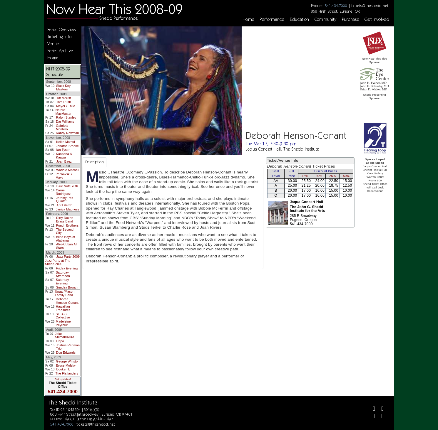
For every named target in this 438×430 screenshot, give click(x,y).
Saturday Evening (62, 281)
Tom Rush (63, 102)
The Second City (65, 231)
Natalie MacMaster (64, 111)
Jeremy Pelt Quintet (64, 199)
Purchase (351, 19)
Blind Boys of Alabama (65, 238)
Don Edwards (66, 352)
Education (299, 19)
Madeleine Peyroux (63, 323)
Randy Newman (67, 133)
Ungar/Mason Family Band (64, 293)
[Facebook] (371, 409)
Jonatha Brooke (67, 146)
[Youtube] (380, 416)
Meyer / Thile (65, 106)
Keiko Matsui (65, 142)
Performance (272, 19)
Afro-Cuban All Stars (66, 245)
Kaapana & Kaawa (64, 155)
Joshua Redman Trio (68, 346)
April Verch (64, 205)
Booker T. (63, 369)
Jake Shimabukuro (64, 335)
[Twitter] (380, 409)
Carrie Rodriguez (63, 191)
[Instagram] (371, 416)
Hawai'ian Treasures (63, 308)
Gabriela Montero (62, 127)
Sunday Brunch (67, 287)
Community (326, 19)
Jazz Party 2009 (68, 256)
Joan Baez (64, 161)
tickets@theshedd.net (369, 5)
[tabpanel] (173, 218)
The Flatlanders (67, 373)
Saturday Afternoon (63, 274)
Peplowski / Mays (64, 175)
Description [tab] (94, 162)
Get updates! (62, 379)
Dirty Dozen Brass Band (64, 219)
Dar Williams (65, 121)
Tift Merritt (63, 98)
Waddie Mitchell (67, 170)
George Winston (68, 361)
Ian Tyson (63, 149)
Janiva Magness (67, 209)
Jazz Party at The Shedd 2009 (57, 262)
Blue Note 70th (67, 186)
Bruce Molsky (66, 365)
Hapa (60, 341)
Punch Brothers (67, 225)
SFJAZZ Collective (63, 315)
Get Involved (377, 19)
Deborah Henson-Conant (67, 300)
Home (248, 19)
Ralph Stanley (66, 117)
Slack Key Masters (63, 87)
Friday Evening (67, 268)
